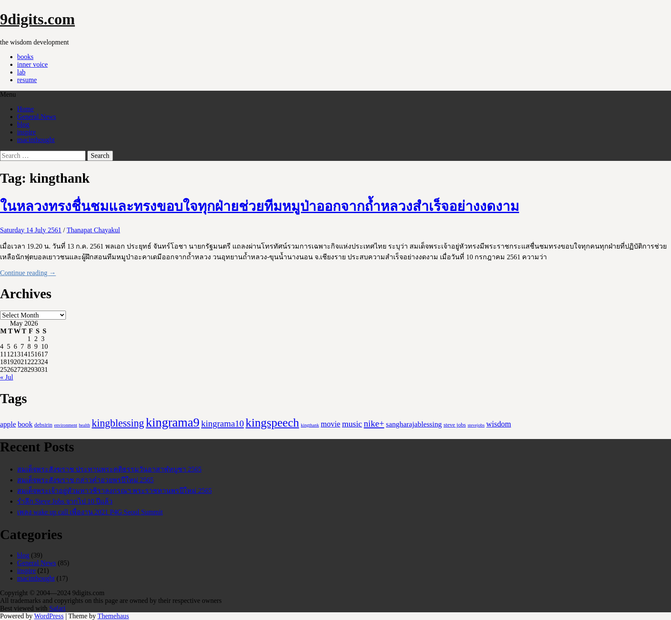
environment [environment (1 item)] (65, 425)
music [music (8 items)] (352, 423)
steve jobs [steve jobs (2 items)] (454, 424)
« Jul (6, 377)
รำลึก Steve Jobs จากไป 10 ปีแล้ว (65, 501)
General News (36, 116)
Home (25, 109)
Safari (57, 608)
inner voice (32, 64)
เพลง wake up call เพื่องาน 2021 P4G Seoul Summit (90, 512)
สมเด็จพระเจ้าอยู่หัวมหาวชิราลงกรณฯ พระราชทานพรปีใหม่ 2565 (114, 490)
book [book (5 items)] (25, 424)
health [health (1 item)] (84, 425)
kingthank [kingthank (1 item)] (310, 425)
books (25, 56)
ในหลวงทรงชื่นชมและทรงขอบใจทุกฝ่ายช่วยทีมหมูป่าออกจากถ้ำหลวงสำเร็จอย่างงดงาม (259, 206)
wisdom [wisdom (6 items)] (498, 424)
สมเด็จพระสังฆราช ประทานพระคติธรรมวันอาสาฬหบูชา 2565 (109, 469)
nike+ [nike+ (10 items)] (374, 423)
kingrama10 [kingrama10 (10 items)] (222, 423)
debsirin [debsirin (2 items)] (43, 424)
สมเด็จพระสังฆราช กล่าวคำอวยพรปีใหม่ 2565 (85, 480)
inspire (26, 132)
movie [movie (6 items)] (331, 424)
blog (23, 124)
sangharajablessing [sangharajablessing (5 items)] (414, 424)
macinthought (36, 139)
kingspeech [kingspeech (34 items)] (272, 422)
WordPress (49, 616)
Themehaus (113, 616)
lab (21, 72)
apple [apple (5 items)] (8, 424)
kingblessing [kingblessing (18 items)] (118, 423)
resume (27, 79)
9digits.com (37, 19)
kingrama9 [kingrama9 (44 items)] (172, 422)
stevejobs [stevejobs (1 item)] (476, 425)
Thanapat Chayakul (93, 230)
